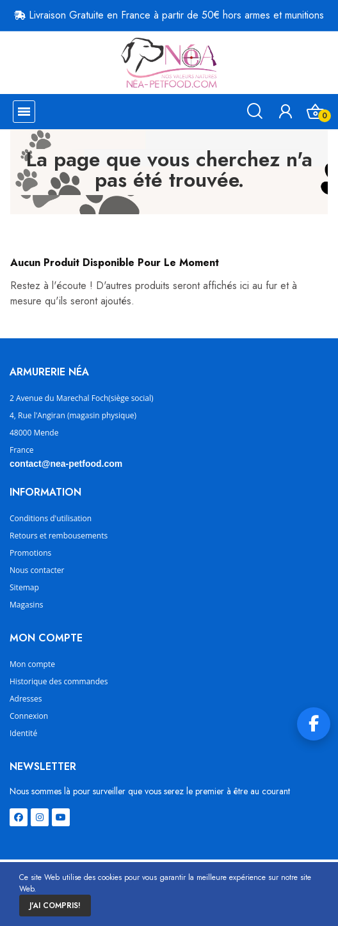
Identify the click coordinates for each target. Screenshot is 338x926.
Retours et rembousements (59, 535)
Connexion (29, 715)
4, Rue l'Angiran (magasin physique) (73, 415)
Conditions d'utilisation (51, 518)
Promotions (30, 552)
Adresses (26, 698)
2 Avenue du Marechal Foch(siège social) (82, 398)
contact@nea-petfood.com (66, 464)
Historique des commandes (59, 681)
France (22, 449)
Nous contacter (37, 570)
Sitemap (24, 587)
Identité (23, 733)
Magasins (26, 604)
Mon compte (32, 664)
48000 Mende (34, 432)
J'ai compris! (55, 905)
